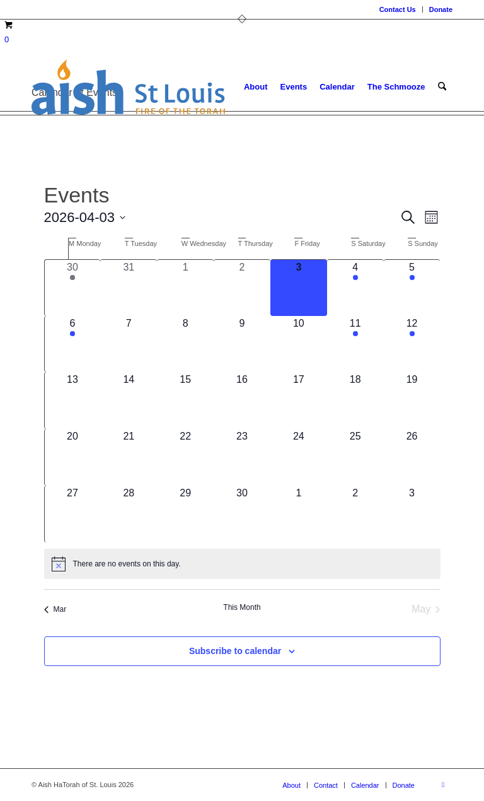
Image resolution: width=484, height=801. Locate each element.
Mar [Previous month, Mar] (55, 609)
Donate (440, 9)
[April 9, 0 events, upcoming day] (242, 344)
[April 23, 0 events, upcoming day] (242, 457)
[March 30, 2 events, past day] (73, 288)
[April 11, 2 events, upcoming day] (355, 344)
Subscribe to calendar (235, 651)
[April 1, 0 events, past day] (185, 288)
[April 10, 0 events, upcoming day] (298, 344)
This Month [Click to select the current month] (241, 607)
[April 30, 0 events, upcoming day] (242, 514)
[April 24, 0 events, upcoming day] (298, 457)
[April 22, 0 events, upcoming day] (185, 457)
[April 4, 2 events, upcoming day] (355, 288)
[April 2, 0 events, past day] (242, 288)
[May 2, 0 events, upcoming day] (355, 514)
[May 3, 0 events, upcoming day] (412, 514)
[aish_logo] (128, 87)
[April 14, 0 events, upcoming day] (128, 400)
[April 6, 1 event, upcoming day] (73, 344)
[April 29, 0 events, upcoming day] (185, 514)
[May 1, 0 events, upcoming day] (298, 514)
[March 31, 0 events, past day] (128, 288)
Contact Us (397, 9)
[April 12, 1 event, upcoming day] (412, 344)
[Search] (442, 87)
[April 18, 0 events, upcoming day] (355, 400)
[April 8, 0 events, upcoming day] (185, 344)
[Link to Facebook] (443, 784)
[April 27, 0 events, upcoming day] (73, 514)
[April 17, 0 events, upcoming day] (298, 400)
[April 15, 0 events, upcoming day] (185, 400)
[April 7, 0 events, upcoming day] (128, 344)
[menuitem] (398, 9)
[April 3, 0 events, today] (298, 288)
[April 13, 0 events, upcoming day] (73, 400)
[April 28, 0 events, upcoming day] (128, 514)
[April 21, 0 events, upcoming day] (128, 457)
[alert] (242, 564)
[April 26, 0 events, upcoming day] (412, 457)
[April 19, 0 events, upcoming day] (412, 400)
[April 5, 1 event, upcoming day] (412, 288)
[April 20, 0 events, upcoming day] (73, 457)
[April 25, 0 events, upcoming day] (355, 457)
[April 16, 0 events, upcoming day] (242, 400)
